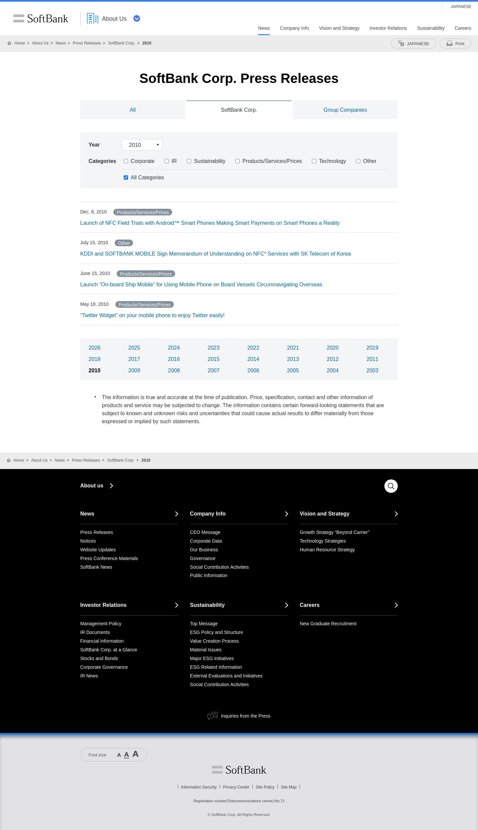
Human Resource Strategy (327, 549)
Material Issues (205, 649)
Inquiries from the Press (245, 716)
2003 (372, 370)
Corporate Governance (104, 667)
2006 (253, 370)
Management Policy (100, 623)
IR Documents (95, 632)
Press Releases (87, 43)
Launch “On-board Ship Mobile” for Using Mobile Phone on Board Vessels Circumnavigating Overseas (201, 284)
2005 (293, 370)
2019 (372, 348)
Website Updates (98, 549)
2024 (174, 348)
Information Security (199, 787)
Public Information (208, 575)
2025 (134, 348)
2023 (214, 348)
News (60, 43)
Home (19, 43)
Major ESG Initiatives (212, 658)
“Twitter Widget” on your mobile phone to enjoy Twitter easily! (152, 315)
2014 (253, 359)
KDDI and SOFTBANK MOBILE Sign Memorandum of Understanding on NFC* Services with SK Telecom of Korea (215, 254)
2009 (134, 370)
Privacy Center (236, 787)
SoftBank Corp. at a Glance (108, 649)
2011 (372, 359)
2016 (174, 359)
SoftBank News (96, 567)
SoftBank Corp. (121, 43)
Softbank (239, 769)
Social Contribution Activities (219, 567)
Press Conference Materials (109, 558)
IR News (89, 675)
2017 (134, 359)
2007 (214, 370)
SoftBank (40, 18)
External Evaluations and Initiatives (226, 675)
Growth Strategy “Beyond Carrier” (335, 532)
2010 (95, 370)
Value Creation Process (214, 641)
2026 (95, 348)
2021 (293, 348)
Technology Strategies (323, 541)
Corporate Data (206, 541)
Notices (88, 541)
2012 (333, 359)
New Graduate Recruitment (328, 623)
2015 (214, 359)
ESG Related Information (216, 667)
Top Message (204, 623)
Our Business (204, 549)
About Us (40, 43)
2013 (293, 359)
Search (391, 486)
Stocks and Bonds (99, 658)
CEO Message (205, 532)
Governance (202, 558)
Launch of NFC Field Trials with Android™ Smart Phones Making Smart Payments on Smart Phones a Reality (210, 223)
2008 (174, 370)
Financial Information (102, 641)
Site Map (288, 787)
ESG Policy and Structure (216, 632)
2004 (333, 370)
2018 (95, 359)
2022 (253, 348)
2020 (333, 348)
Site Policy (265, 787)
